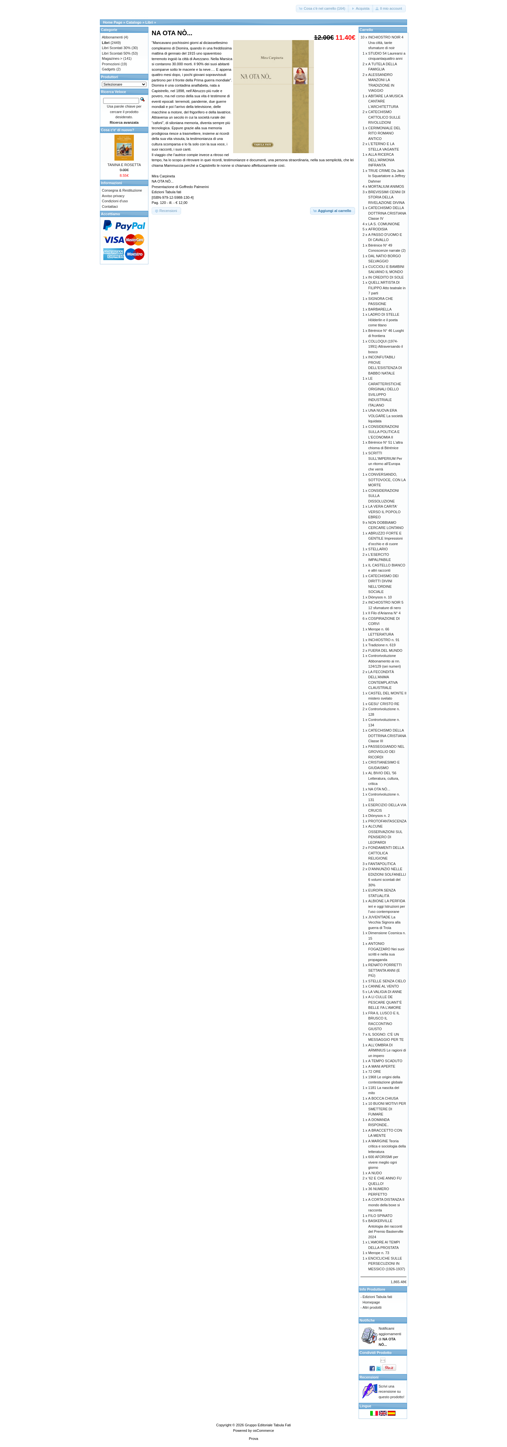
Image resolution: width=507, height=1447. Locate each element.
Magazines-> (112, 58)
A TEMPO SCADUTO (385, 1061)
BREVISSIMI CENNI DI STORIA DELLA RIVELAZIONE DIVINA (386, 197)
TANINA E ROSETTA (124, 165)
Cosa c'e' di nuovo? (117, 130)
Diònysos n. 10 (380, 597)
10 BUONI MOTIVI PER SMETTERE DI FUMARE (387, 1109)
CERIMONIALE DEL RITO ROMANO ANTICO (384, 133)
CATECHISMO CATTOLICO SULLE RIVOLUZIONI (384, 117)
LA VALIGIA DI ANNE (385, 992)
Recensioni (369, 1377)
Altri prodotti (372, 1307)
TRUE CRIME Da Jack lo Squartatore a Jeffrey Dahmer (386, 176)
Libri (149, 22)
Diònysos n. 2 (379, 816)
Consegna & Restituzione (122, 190)
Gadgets (108, 69)
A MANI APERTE (381, 1066)
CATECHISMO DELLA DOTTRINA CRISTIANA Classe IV (387, 213)
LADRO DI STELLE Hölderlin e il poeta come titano (383, 319)
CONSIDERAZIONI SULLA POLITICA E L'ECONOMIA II (384, 432)
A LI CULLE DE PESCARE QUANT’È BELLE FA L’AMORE (385, 1002)
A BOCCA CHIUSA (383, 1098)
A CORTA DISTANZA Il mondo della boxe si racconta (386, 1205)
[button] (322, 8)
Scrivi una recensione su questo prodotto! (392, 1391)
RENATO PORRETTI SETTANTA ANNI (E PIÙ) (385, 970)
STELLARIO (378, 549)
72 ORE (374, 1071)
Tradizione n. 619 (382, 645)
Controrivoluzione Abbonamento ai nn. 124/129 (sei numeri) (384, 661)
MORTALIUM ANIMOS (386, 186)
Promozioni (111, 64)
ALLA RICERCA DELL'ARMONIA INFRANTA (381, 160)
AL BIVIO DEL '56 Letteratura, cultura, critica (383, 778)
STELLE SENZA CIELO (387, 981)
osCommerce (263, 1430)
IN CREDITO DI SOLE (386, 277)
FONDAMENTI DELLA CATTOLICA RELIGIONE (386, 853)
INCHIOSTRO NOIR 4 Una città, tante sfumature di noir (386, 42)
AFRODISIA (377, 229)
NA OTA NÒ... (379, 789)
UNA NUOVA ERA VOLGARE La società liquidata (385, 415)
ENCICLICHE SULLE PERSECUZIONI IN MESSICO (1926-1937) (386, 1263)
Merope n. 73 (378, 1253)
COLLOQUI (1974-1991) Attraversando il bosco (385, 346)
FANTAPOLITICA (382, 864)
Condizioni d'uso (115, 201)
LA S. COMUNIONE (384, 224)
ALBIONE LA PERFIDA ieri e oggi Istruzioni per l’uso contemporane (386, 906)
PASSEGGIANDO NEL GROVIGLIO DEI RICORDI (386, 752)
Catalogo (133, 22)
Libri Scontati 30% (116, 48)
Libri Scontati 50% (116, 53)
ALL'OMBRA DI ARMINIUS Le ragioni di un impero (387, 1050)
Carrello (366, 30)
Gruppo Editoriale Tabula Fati (268, 1425)
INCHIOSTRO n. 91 (384, 640)
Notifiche (367, 1320)
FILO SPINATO (380, 1216)
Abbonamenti (112, 37)
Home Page (112, 22)
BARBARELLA (380, 309)
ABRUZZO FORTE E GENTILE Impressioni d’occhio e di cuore (385, 538)
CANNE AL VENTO (383, 986)
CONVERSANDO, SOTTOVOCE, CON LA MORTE (386, 479)
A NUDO (375, 1173)
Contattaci (110, 206)
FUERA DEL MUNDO (385, 650)
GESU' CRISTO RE (383, 704)
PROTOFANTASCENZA (387, 821)
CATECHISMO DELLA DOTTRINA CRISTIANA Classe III (387, 735)
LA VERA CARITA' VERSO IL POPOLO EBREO (384, 511)
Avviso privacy (113, 196)
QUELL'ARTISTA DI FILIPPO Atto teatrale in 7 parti (387, 287)
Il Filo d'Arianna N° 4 (384, 613)
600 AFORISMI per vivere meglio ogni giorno (383, 1162)
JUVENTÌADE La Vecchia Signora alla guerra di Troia (384, 922)
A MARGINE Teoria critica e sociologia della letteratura (387, 1146)
